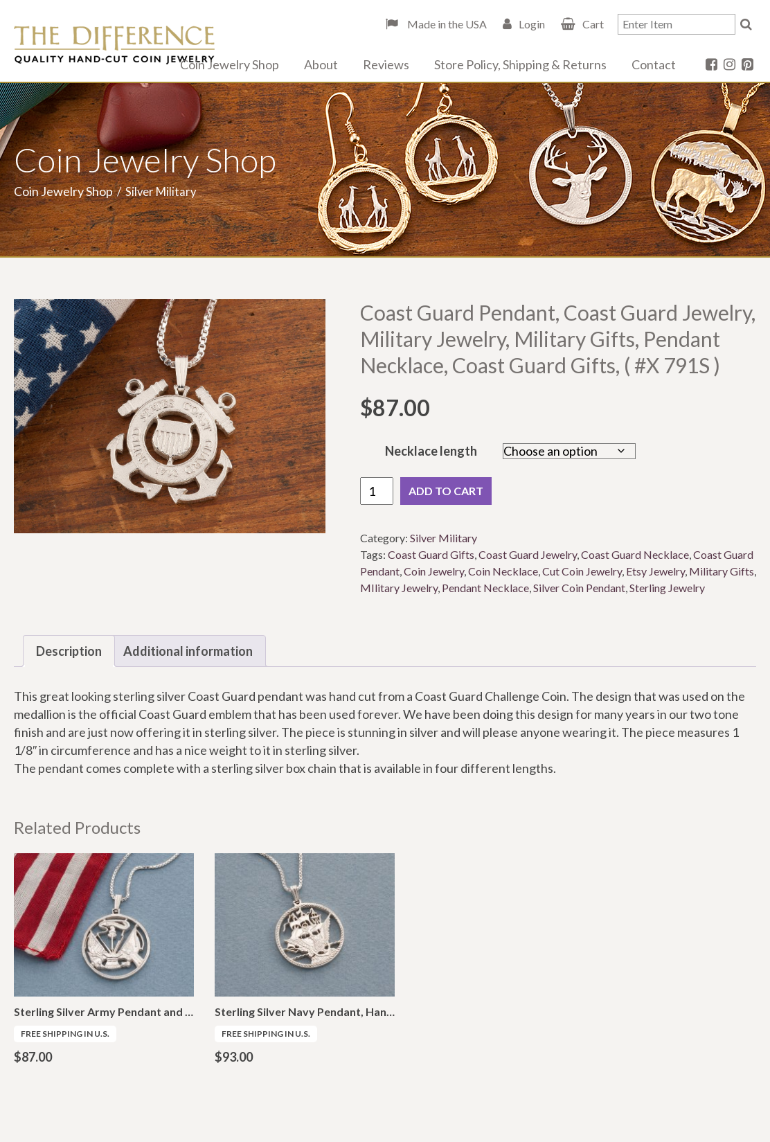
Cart (593, 23)
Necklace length (431, 450)
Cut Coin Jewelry (582, 571)
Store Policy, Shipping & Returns (520, 64)
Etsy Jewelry (655, 571)
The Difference (114, 45)
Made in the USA (446, 23)
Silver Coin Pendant (579, 587)
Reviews (386, 64)
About (321, 64)
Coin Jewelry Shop (229, 64)
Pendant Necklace (485, 587)
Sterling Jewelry (667, 587)
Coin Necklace (503, 571)
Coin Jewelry (434, 571)
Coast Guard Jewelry (527, 554)
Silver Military (443, 537)
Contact (654, 64)
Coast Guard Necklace (635, 554)
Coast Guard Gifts (431, 554)
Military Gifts (721, 571)
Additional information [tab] (188, 651)
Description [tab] (69, 651)
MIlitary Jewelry (399, 587)
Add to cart (446, 490)
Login (532, 23)
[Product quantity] (376, 491)
